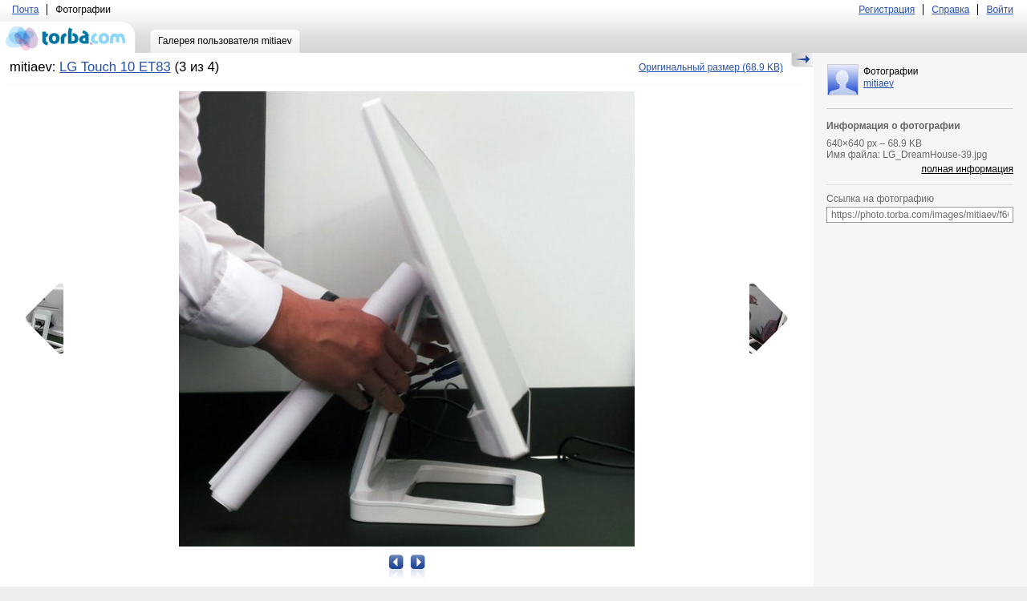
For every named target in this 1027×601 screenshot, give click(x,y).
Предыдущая (50, 319)
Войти (999, 9)
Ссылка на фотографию (880, 198)
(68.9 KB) (711, 67)
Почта (25, 9)
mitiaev (878, 83)
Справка (950, 9)
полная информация (967, 169)
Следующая (763, 319)
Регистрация (887, 9)
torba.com (68, 37)
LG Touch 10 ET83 (115, 67)
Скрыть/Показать (802, 60)
